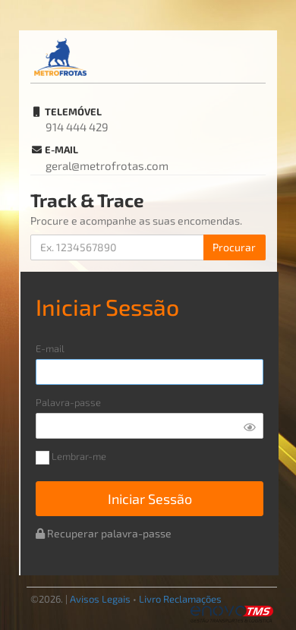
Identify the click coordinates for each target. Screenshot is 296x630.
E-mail (50, 348)
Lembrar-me (71, 458)
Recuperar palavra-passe (104, 533)
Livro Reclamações (180, 599)
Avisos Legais (100, 599)
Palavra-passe (68, 402)
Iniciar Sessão (150, 498)
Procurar (234, 247)
